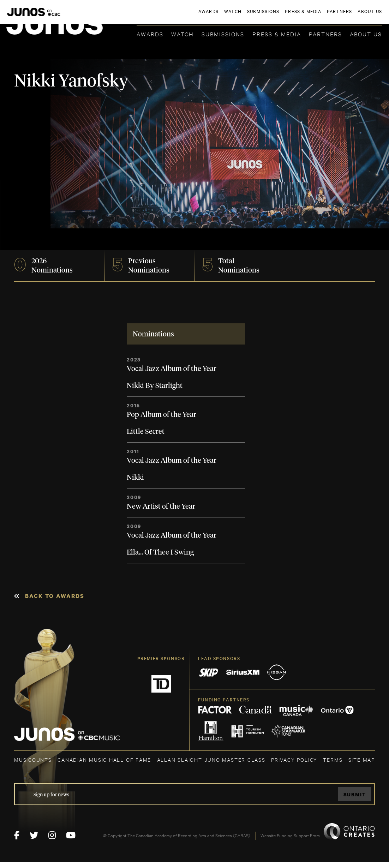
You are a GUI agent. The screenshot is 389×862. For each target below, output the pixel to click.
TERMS (332, 759)
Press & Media (276, 33)
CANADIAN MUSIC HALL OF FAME (104, 759)
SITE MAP (361, 759)
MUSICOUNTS (33, 759)
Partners (325, 33)
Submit (354, 794)
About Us (366, 33)
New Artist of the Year (161, 506)
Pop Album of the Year (161, 414)
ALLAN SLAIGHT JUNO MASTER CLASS (211, 759)
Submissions (223, 33)
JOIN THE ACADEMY (283, 16)
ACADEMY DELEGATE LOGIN (348, 16)
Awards (150, 33)
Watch (182, 33)
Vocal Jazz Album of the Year (171, 368)
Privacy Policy (294, 759)
